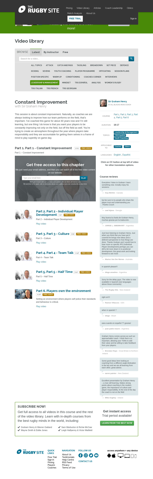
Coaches (52, 467)
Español (126, 155)
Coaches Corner (92, 77)
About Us (90, 13)
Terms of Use (67, 467)
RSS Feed (67, 462)
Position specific (40, 77)
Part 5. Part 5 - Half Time (54, 272)
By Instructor (51, 52)
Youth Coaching (62, 71)
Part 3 (130, 114)
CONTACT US (85, 461)
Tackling (81, 65)
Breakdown (96, 65)
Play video (41, 224)
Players (51, 465)
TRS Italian (37, 88)
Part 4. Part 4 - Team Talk (54, 253)
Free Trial (75, 18)
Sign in (133, 18)
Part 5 (119, 117)
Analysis (96, 83)
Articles (97, 8)
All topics (36, 65)
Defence (124, 65)
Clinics (130, 8)
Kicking (35, 71)
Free (65, 52)
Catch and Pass (65, 65)
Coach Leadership (114, 8)
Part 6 (126, 117)
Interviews (111, 77)
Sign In (51, 460)
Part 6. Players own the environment (63, 291)
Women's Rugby (113, 83)
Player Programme (85, 71)
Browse (22, 52)
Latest (36, 52)
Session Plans (122, 71)
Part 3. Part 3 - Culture (52, 234)
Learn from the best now (117, 423)
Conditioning (73, 77)
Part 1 (116, 114)
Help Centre (67, 460)
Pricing (69, 8)
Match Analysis (74, 13)
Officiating (105, 71)
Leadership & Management (44, 83)
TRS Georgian (69, 88)
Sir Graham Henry (117, 101)
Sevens (46, 71)
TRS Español (81, 83)
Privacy (65, 465)
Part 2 (123, 114)
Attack (49, 65)
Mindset (66, 83)
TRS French (52, 88)
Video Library (83, 8)
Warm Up (57, 77)
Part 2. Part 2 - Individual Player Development (59, 213)
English (117, 155)
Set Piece (111, 65)
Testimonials (67, 457)
